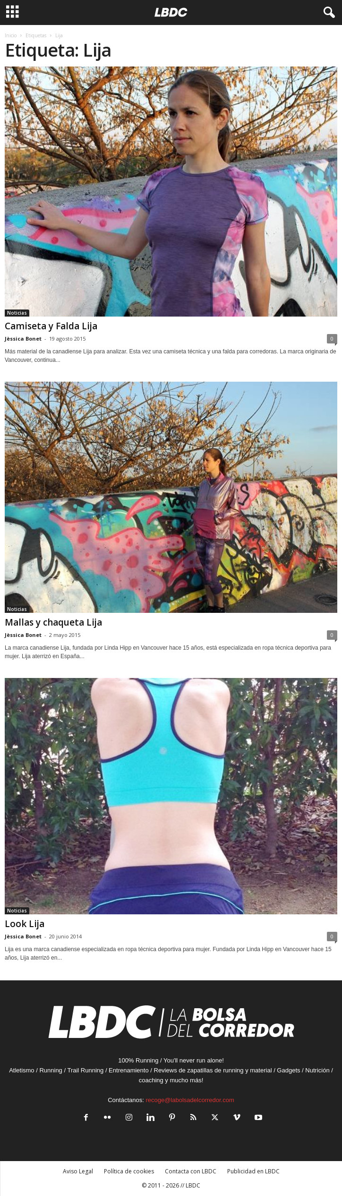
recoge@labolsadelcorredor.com (189, 1100)
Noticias (17, 312)
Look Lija (24, 924)
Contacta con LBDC (190, 1171)
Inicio (11, 35)
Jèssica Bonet (23, 338)
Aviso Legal (78, 1171)
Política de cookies (129, 1171)
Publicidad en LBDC (253, 1171)
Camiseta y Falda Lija (51, 326)
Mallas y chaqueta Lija (53, 622)
